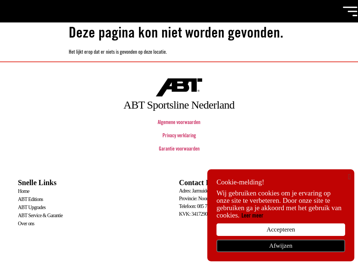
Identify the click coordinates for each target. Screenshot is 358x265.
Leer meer (252, 216)
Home (23, 191)
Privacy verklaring (179, 136)
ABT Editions (30, 199)
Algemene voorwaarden (179, 123)
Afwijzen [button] (280, 245)
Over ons (26, 222)
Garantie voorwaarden (179, 149)
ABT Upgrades (32, 206)
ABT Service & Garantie (40, 214)
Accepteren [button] (280, 229)
